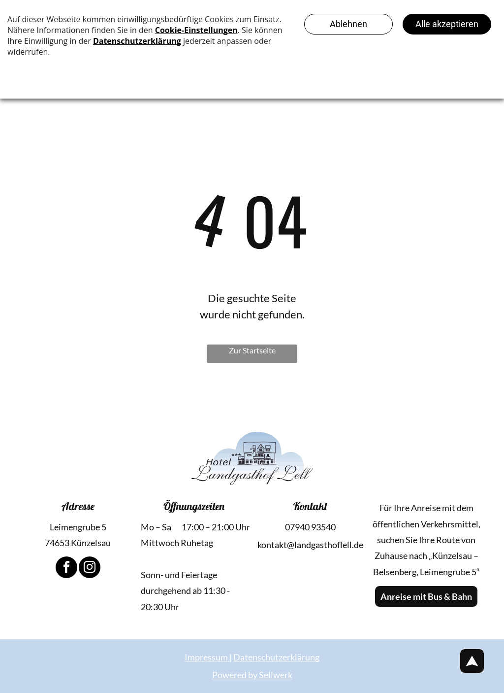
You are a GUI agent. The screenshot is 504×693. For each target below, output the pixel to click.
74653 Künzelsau (78, 542)
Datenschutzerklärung (276, 657)
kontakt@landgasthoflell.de (310, 544)
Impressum (206, 657)
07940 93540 (310, 526)
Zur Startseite (252, 350)
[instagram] (89, 568)
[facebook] (66, 568)
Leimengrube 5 (78, 526)
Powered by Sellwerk (252, 674)
